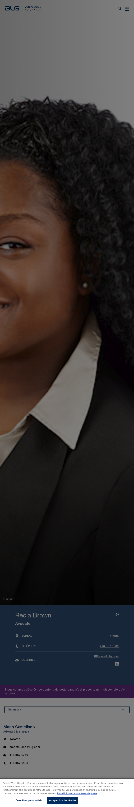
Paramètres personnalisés (29, 800)
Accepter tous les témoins (62, 800)
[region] (67, 792)
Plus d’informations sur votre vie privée (77, 793)
